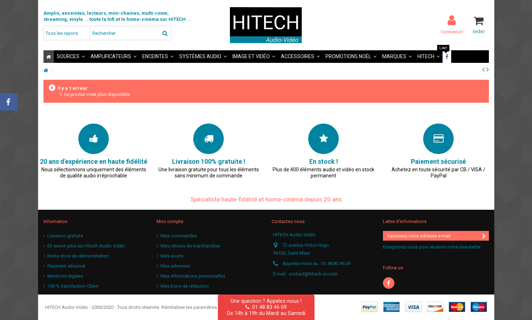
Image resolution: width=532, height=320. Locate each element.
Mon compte (170, 221)
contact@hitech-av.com (313, 274)
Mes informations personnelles (193, 276)
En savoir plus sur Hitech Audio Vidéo (86, 246)
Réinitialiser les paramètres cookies (198, 307)
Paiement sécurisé (66, 266)
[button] (71, 56)
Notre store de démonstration (78, 256)
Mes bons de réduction (185, 286)
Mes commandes (179, 235)
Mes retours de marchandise (190, 246)
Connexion (452, 31)
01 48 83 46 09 (266, 307)
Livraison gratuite (65, 235)
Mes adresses (175, 266)
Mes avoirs (172, 256)
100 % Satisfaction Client (72, 286)
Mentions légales (65, 276)
